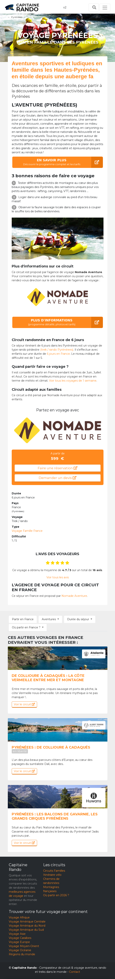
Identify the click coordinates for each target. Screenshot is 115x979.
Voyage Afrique (19, 917)
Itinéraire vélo (52, 875)
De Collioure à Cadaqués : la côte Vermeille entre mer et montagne (48, 678)
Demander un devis (57, 478)
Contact (74, 972)
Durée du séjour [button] (78, 619)
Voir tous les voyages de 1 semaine (72, 380)
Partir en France (23, 619)
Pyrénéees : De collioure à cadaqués (51, 749)
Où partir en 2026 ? (56, 895)
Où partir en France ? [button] (26, 627)
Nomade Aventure (74, 596)
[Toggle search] (94, 7)
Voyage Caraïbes (20, 938)
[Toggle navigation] (104, 7)
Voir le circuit (24, 704)
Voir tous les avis (57, 577)
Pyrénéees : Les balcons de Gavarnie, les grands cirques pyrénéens (55, 816)
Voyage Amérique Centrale (27, 921)
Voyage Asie (17, 934)
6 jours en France (58, 353)
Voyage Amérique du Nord (27, 925)
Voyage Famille (27, 531)
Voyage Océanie (20, 950)
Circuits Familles (54, 870)
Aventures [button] (49, 619)
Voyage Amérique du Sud (26, 929)
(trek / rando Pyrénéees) (56, 349)
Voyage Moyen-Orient (24, 946)
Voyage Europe (19, 942)
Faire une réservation (57, 468)
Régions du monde (22, 954)
